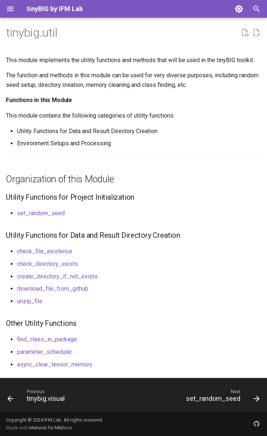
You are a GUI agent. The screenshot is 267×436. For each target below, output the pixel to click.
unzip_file (30, 301)
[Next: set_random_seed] (222, 397)
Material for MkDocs (50, 427)
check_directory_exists (47, 263)
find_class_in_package (47, 339)
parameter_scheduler (44, 351)
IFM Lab (52, 420)
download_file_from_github (52, 288)
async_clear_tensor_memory (54, 364)
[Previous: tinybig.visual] (37, 397)
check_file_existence (44, 251)
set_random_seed (41, 213)
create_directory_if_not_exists (57, 276)
